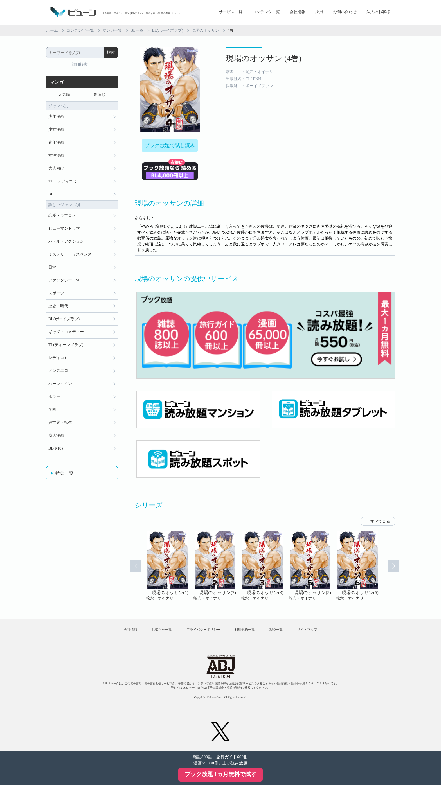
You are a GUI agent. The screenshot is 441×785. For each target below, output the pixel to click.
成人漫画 (56, 435)
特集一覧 (64, 473)
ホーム (52, 30)
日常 (52, 267)
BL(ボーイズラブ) (167, 30)
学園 (52, 409)
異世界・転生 (60, 422)
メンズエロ (58, 371)
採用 (319, 12)
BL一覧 (136, 30)
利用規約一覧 (245, 629)
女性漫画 (56, 155)
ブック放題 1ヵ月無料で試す (220, 774)
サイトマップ (307, 629)
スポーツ (56, 293)
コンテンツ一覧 (266, 12)
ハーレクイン (60, 384)
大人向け (56, 168)
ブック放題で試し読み (170, 145)
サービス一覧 (230, 12)
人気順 (64, 95)
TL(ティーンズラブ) (65, 345)
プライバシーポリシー (203, 629)
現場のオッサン (205, 30)
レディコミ (58, 358)
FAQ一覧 (276, 629)
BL (50, 194)
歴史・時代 (58, 306)
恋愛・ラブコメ (62, 215)
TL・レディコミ (62, 181)
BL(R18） (56, 448)
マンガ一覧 (112, 30)
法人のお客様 (378, 12)
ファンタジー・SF (64, 280)
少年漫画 (56, 116)
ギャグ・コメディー (66, 332)
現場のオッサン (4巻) (264, 58)
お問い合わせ (345, 12)
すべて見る (380, 521)
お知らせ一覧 (162, 629)
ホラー (54, 396)
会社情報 (297, 12)
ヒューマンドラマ (64, 228)
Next (393, 566)
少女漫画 (56, 129)
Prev (135, 566)
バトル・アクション (66, 241)
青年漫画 (56, 142)
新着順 (100, 95)
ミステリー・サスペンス (70, 254)
